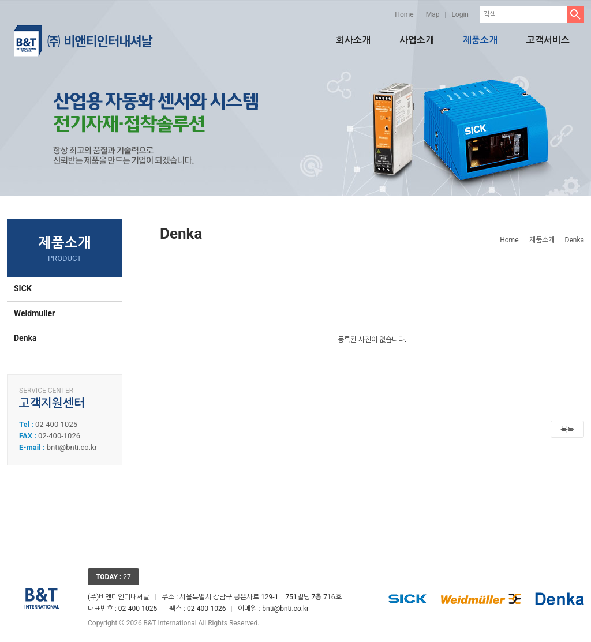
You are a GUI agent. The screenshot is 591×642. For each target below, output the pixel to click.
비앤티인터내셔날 (83, 40)
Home (404, 14)
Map (433, 14)
